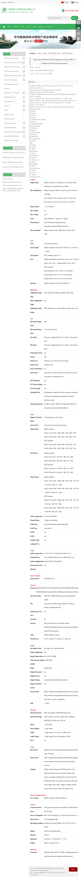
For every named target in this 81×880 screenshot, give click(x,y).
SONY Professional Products (12, 75)
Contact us (49, 27)
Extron (6, 110)
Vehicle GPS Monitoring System (13, 132)
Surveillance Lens (9, 101)
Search (75, 18)
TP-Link (6, 106)
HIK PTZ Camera (67, 53)
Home (9, 27)
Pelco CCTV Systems (10, 80)
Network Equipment (10, 127)
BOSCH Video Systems (11, 71)
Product (28, 27)
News (22, 27)
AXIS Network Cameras (11, 58)
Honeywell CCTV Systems (12, 67)
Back (73, 869)
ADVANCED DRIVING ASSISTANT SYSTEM (11, 138)
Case (34, 27)
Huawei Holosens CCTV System (14, 62)
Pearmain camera (9, 119)
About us (16, 27)
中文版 (66, 2)
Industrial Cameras (9, 123)
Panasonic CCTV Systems (12, 93)
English (76, 2)
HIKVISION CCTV (55, 53)
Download (41, 27)
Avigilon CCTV (9, 114)
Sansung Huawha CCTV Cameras (11, 86)
